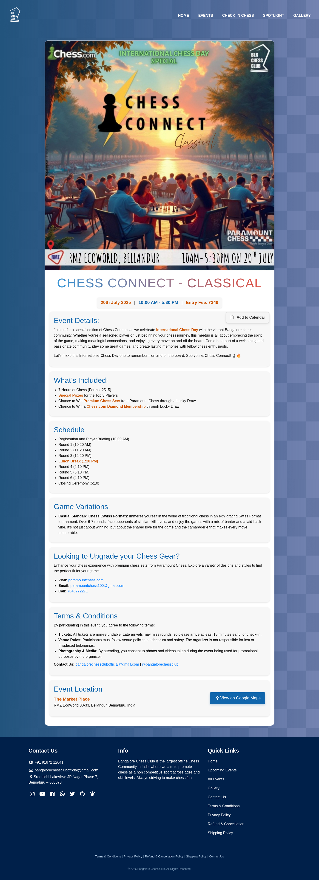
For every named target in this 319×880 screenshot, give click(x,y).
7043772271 (77, 591)
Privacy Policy (219, 815)
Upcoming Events (222, 770)
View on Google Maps (240, 698)
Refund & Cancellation (226, 824)
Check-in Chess (238, 15)
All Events (216, 779)
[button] (93, 794)
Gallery (302, 15)
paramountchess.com (85, 580)
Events (205, 15)
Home (186, 15)
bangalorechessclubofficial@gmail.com (107, 664)
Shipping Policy (220, 833)
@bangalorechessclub (160, 664)
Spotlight (273, 15)
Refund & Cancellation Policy (164, 856)
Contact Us (217, 797)
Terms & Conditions (224, 806)
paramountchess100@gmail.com (97, 586)
